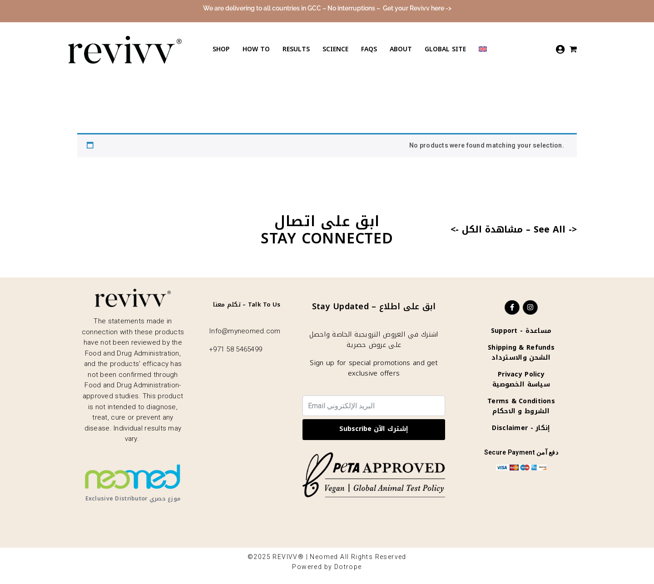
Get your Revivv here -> (417, 8)
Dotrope (348, 566)
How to (256, 49)
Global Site (445, 49)
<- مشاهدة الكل (487, 229)
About (401, 49)
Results (296, 49)
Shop (221, 49)
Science (335, 49)
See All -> (555, 229)
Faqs (369, 49)
